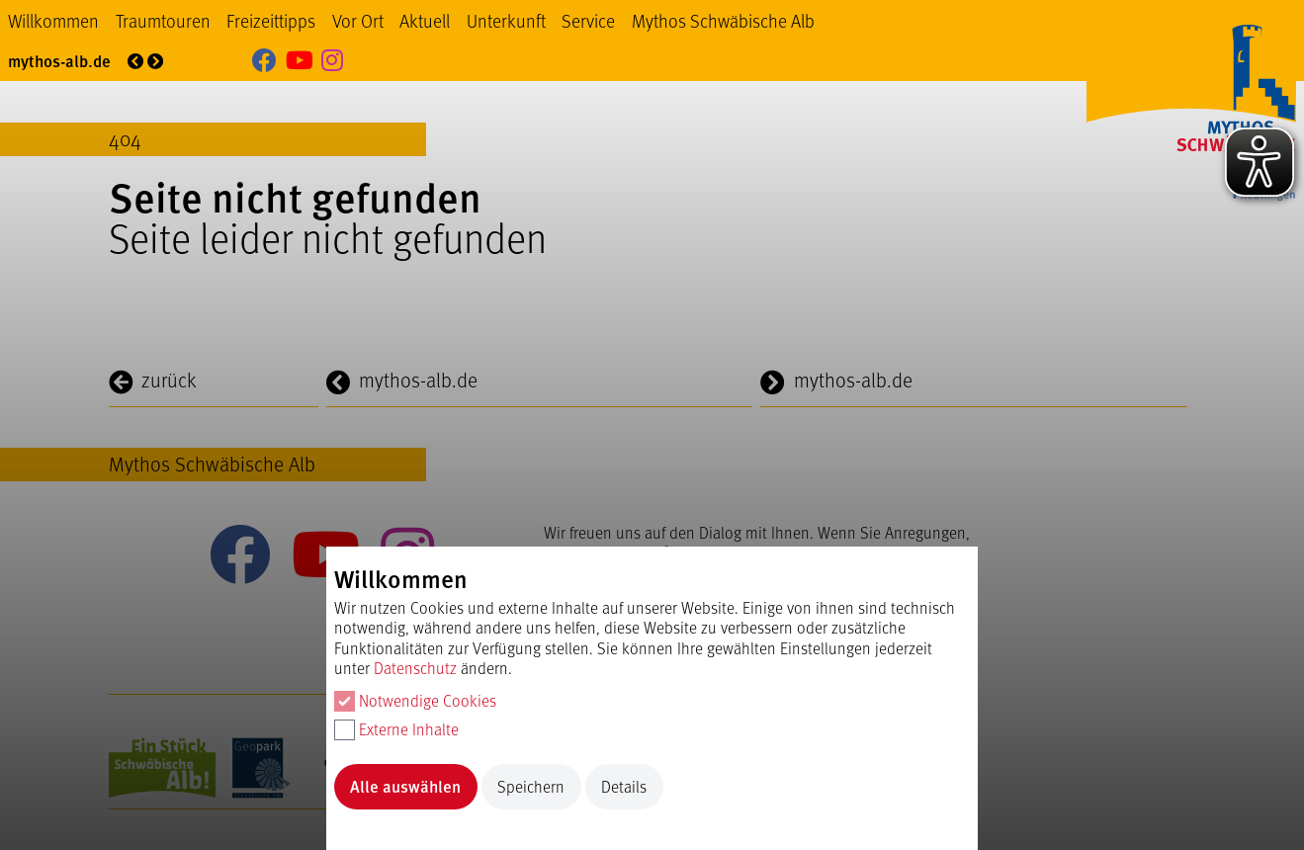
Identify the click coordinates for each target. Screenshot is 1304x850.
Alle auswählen (405, 786)
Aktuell (424, 20)
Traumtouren (163, 20)
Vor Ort (358, 20)
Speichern (531, 786)
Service (588, 20)
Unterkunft (506, 20)
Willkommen (53, 20)
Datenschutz (415, 667)
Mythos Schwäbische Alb (723, 20)
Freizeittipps (270, 20)
